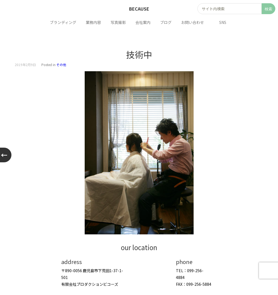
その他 (61, 64)
